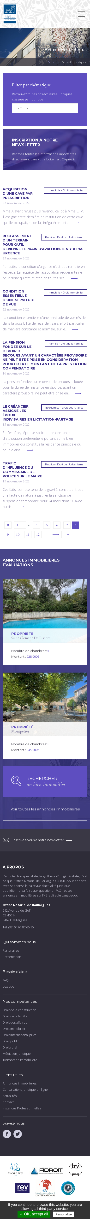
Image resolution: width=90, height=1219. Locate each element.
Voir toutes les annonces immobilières (45, 811)
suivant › (56, 534)
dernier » (67, 534)
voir (45, 622)
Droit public (11, 1041)
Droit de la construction (19, 1010)
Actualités (10, 1096)
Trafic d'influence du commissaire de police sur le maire (22, 469)
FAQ (6, 980)
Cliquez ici (69, 159)
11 (28, 534)
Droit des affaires (15, 1022)
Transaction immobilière (20, 1060)
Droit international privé (19, 1035)
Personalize (63, 1214)
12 (38, 534)
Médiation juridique (17, 1053)
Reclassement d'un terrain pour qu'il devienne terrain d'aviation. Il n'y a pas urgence (43, 244)
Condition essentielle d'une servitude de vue (19, 297)
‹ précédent (20, 525)
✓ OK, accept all (34, 1214)
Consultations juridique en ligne (25, 1089)
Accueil (52, 62)
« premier (8, 525)
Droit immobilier (14, 1029)
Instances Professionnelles (22, 1108)
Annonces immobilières (19, 1083)
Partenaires (11, 950)
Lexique (8, 986)
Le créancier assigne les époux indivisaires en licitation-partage (38, 413)
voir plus (76, 223)
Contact (8, 1102)
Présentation (12, 957)
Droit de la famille (15, 1016)
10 (17, 534)
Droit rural (10, 1047)
